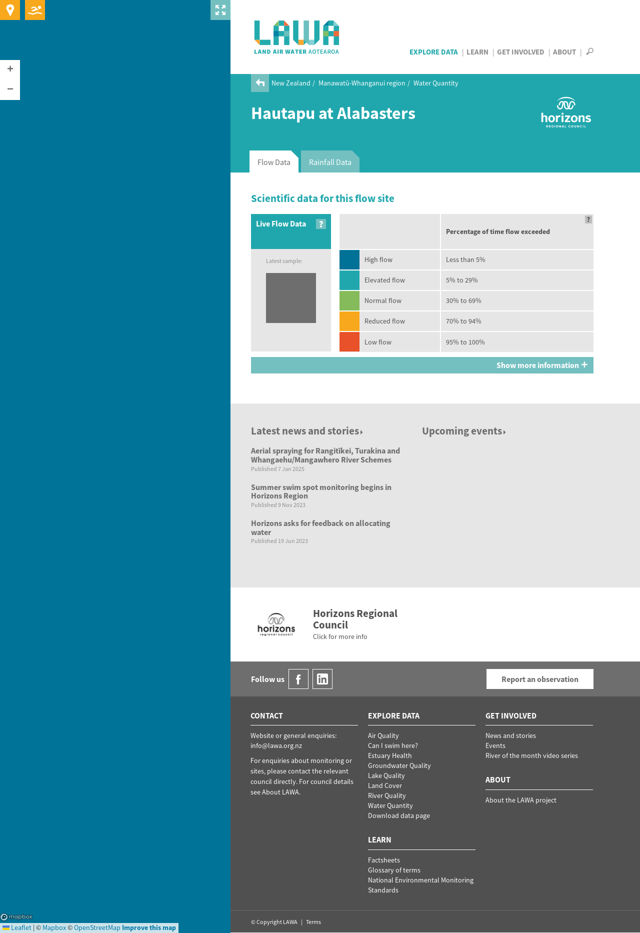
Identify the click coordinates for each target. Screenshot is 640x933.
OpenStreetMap (97, 927)
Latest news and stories (307, 431)
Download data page (399, 815)
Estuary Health (390, 755)
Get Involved (520, 51)
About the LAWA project (521, 800)
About (564, 51)
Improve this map (149, 927)
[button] (10, 70)
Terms (313, 922)
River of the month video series (532, 755)
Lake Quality (386, 775)
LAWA (297, 37)
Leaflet (17, 927)
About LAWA (280, 792)
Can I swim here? (393, 745)
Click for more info (340, 636)
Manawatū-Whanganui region (362, 83)
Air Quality (383, 735)
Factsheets (384, 860)
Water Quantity (436, 83)
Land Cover (385, 785)
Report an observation (540, 679)
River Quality (387, 795)
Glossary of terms (394, 870)
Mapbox (16, 917)
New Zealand (291, 83)
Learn (477, 51)
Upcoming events (465, 431)
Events (496, 745)
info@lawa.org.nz (276, 745)
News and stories (511, 735)
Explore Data (434, 51)
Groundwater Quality (399, 765)
